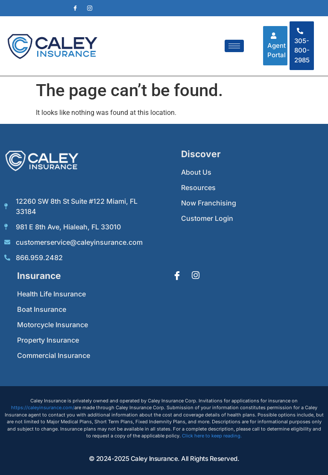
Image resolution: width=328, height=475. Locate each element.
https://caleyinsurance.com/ (42, 407)
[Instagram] (89, 8)
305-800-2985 (302, 46)
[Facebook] (75, 8)
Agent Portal (276, 45)
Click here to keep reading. (212, 436)
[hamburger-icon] (234, 46)
